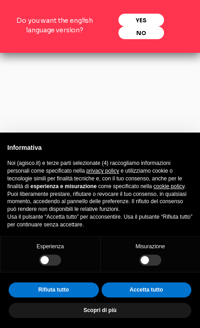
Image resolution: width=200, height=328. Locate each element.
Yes (141, 19)
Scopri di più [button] (100, 310)
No (141, 32)
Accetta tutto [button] (146, 290)
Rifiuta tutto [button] (53, 290)
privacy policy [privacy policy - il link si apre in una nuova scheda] (102, 171)
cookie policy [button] (169, 186)
